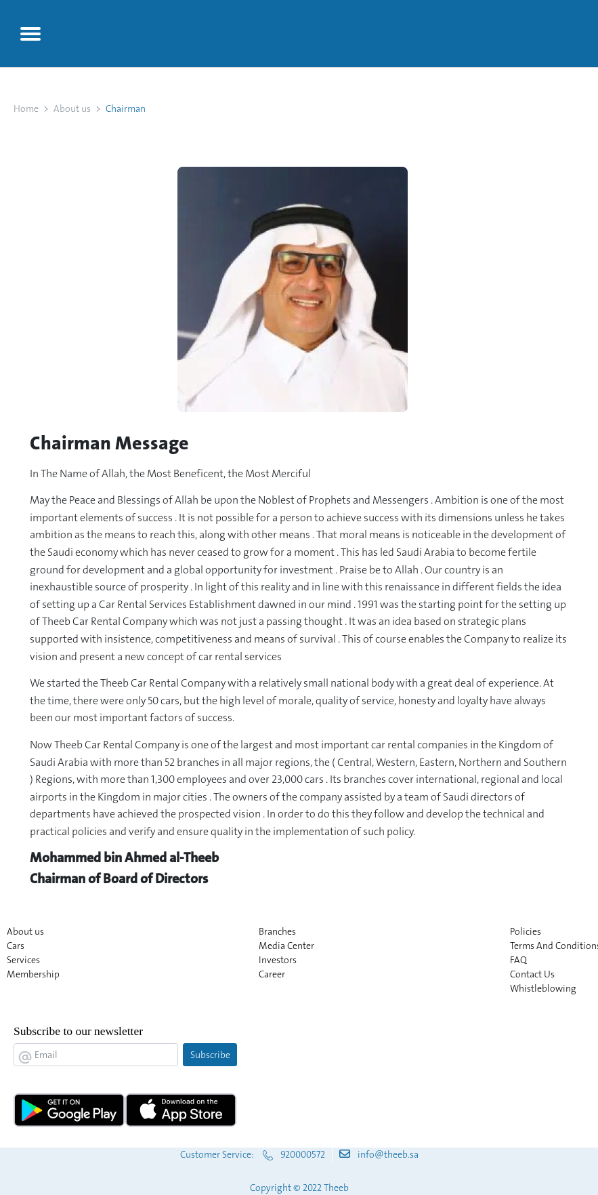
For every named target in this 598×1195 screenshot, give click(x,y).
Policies (525, 931)
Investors (278, 960)
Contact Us (532, 974)
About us (72, 108)
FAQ (518, 960)
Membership (33, 974)
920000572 (302, 1154)
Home (26, 108)
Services (23, 960)
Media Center (286, 945)
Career (272, 974)
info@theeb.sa (388, 1154)
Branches (277, 931)
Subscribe (210, 1055)
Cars (15, 945)
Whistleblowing (543, 988)
